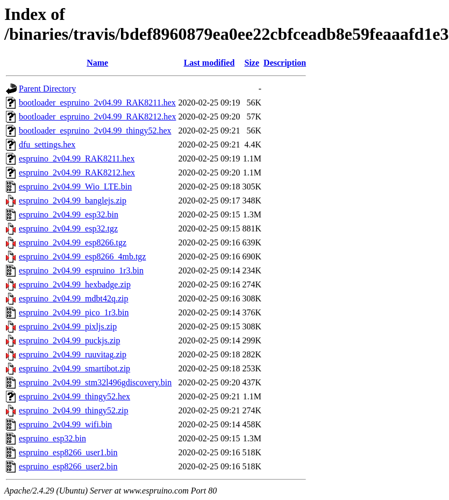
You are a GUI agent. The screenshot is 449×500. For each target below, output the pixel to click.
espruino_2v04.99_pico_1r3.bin (74, 312)
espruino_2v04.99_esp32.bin (68, 214)
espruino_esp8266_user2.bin (68, 466)
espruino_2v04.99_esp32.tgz (68, 228)
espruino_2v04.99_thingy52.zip (74, 410)
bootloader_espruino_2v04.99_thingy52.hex (95, 130)
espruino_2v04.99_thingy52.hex (74, 396)
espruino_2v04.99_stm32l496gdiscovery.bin (95, 382)
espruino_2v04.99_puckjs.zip (69, 340)
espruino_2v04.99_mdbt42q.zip (74, 298)
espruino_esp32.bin (52, 438)
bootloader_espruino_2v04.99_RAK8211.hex (97, 102)
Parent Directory (47, 88)
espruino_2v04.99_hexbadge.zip (75, 284)
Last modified (209, 62)
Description (284, 62)
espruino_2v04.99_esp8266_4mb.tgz (82, 256)
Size (252, 62)
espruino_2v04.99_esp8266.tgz (72, 242)
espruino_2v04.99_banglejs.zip (72, 200)
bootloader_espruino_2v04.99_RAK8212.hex (97, 116)
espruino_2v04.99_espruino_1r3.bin (81, 270)
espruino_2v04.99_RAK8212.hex (77, 172)
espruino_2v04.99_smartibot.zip (74, 368)
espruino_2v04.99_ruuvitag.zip (72, 354)
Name (97, 62)
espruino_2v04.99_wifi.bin (65, 424)
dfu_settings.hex (47, 144)
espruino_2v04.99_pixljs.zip (68, 326)
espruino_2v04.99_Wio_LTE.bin (75, 186)
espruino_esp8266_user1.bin (68, 452)
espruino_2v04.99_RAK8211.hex (76, 158)
